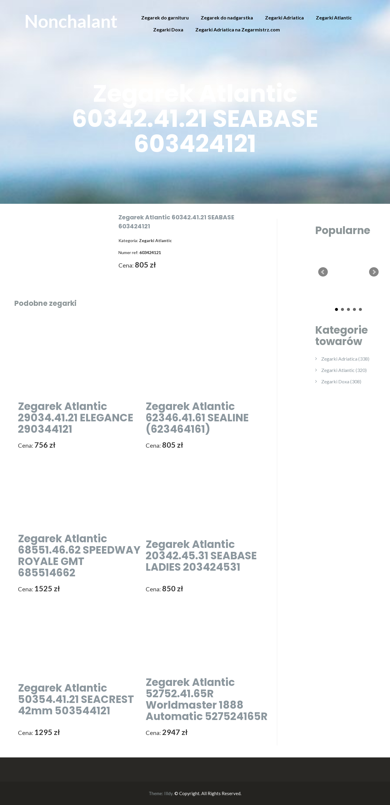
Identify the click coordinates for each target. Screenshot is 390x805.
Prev (323, 272)
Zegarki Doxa (168, 29)
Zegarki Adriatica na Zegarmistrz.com (237, 29)
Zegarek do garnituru (165, 17)
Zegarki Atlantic (334, 17)
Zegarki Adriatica (284, 17)
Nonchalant (71, 21)
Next (374, 272)
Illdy (168, 793)
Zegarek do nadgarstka (227, 17)
